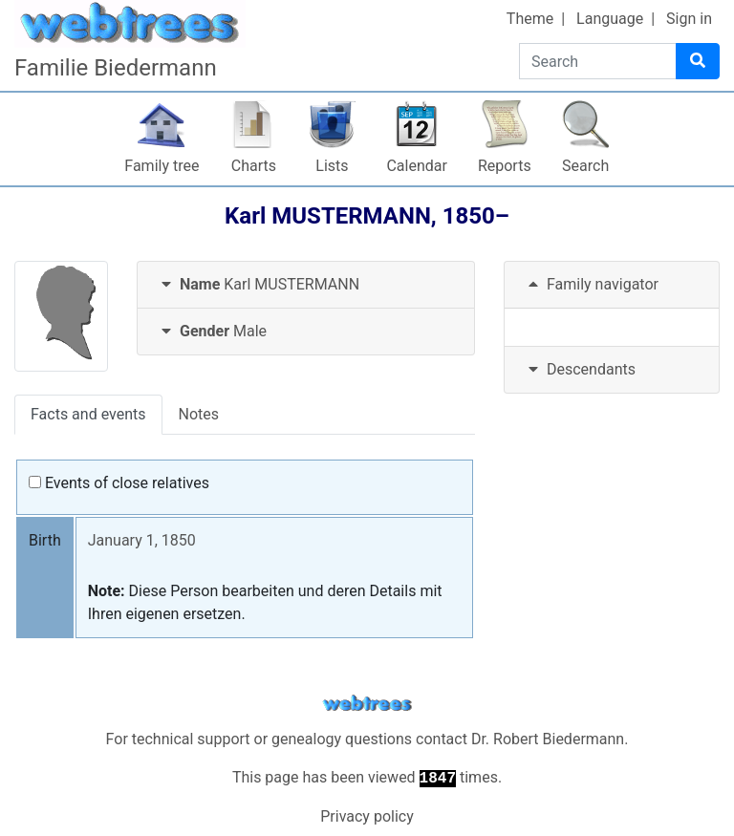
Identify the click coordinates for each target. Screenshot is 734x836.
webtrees (367, 704)
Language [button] (609, 19)
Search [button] (585, 166)
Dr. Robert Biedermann (547, 739)
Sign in (689, 19)
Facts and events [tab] (88, 414)
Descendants (580, 369)
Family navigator (591, 284)
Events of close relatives (119, 483)
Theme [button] (530, 19)
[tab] (306, 285)
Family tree (161, 166)
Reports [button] (504, 166)
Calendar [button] (416, 166)
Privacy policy (367, 816)
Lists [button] (331, 166)
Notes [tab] (199, 414)
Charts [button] (253, 166)
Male (212, 331)
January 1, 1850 (142, 540)
